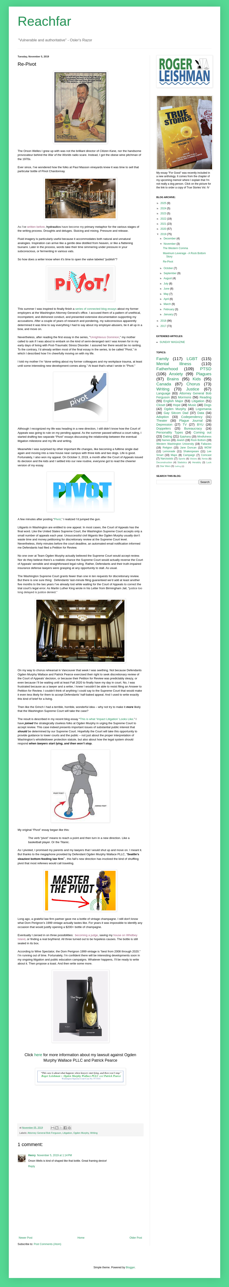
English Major (173, 401)
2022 (164, 218)
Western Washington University (175, 443)
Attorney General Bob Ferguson (44, 1133)
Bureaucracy (193, 428)
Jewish (180, 440)
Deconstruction (164, 462)
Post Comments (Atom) (47, 1244)
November (170, 243)
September (170, 273)
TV (185, 424)
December (170, 238)
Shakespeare (191, 451)
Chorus (193, 384)
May (166, 293)
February (169, 309)
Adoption (162, 417)
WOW (207, 447)
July (166, 283)
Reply (31, 1166)
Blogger (130, 1267)
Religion (167, 447)
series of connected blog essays (96, 308)
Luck (208, 462)
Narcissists (167, 458)
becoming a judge (86, 935)
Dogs (207, 405)
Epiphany (185, 436)
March (168, 304)
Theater (161, 420)
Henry (32, 1155)
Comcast (206, 455)
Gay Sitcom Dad (176, 413)
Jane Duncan (188, 447)
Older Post (135, 1237)
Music (192, 405)
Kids (197, 379)
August (168, 278)
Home (81, 1237)
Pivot (57, 519)
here (38, 1055)
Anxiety (176, 374)
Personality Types (169, 432)
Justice (192, 389)
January (169, 314)
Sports (181, 458)
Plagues (203, 374)
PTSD (205, 368)
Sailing (178, 466)
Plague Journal (191, 420)
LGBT (192, 358)
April (167, 299)
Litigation (67, 1133)
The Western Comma (175, 248)
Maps (174, 455)
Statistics (182, 462)
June (167, 288)
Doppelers (163, 428)
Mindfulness (204, 436)
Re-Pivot (168, 261)
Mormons (184, 397)
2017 (164, 326)
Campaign (189, 455)
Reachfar (44, 21)
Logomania (203, 409)
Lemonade (169, 451)
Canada (163, 384)
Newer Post (25, 1237)
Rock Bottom (198, 440)
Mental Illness (173, 363)
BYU (200, 424)
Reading (205, 397)
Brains (173, 379)
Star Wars (165, 466)
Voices (193, 458)
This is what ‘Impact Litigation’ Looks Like (106, 719)
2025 (164, 203)
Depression (164, 424)
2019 (164, 234)
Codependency (192, 417)
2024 (164, 208)
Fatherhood (167, 368)
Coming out (202, 432)
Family (162, 358)
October (169, 268)
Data (200, 413)
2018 (164, 320)
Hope (176, 405)
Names (166, 440)
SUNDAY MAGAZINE (172, 342)
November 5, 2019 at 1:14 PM (54, 1155)
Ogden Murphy (81, 1133)
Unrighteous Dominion (104, 337)
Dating (167, 436)
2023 (164, 213)
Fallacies (206, 443)
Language (163, 393)
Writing (94, 1133)
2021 (164, 223)
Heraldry (196, 462)
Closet (160, 405)
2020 (164, 228)
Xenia (204, 458)
